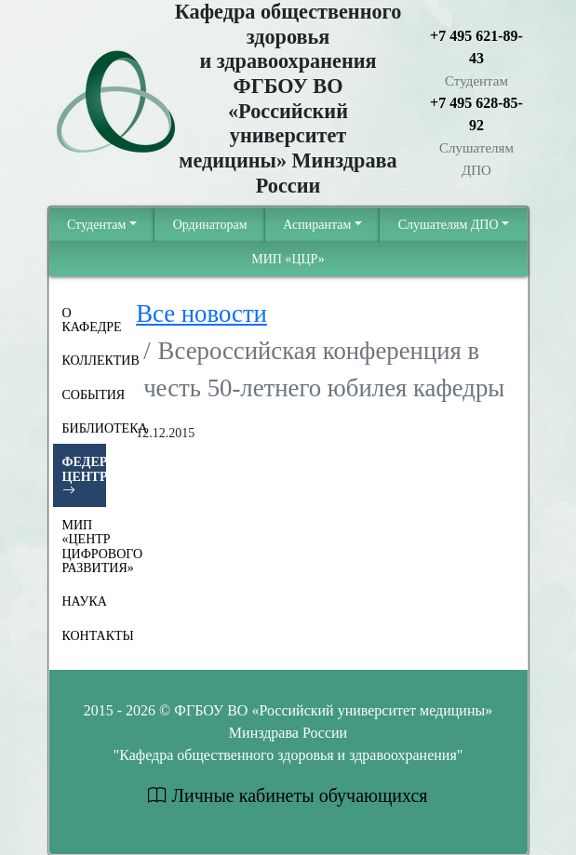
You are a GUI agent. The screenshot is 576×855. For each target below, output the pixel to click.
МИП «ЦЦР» (288, 259)
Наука (84, 601)
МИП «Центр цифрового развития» (84, 546)
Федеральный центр (84, 476)
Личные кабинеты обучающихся (287, 795)
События (84, 395)
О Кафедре (84, 320)
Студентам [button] (96, 225)
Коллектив (84, 360)
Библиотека (84, 428)
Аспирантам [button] (317, 225)
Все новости (201, 313)
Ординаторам (210, 225)
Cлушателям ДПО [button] (448, 225)
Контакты (84, 636)
